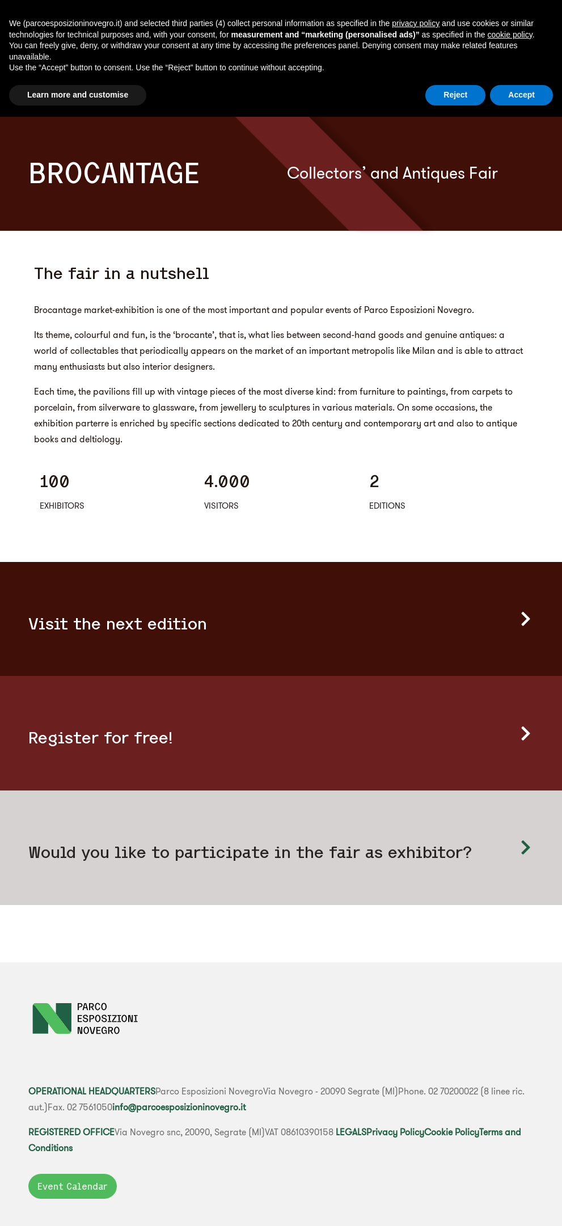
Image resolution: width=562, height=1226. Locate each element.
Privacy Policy (395, 1132)
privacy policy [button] (416, 23)
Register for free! (100, 737)
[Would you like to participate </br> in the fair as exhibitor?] (525, 847)
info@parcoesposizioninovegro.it (179, 1107)
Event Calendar (72, 1186)
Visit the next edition (117, 623)
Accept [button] (521, 94)
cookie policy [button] (510, 34)
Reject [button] (455, 94)
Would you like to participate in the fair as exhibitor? (250, 852)
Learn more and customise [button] (77, 94)
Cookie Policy (451, 1132)
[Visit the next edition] (525, 619)
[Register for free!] (525, 733)
